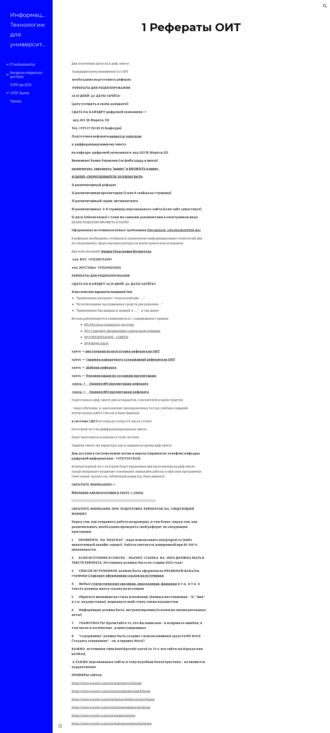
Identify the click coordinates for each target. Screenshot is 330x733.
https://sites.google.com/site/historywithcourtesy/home (113, 699)
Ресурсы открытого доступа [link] (26, 75)
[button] (325, 6)
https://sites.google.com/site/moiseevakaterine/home (111, 707)
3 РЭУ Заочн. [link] (20, 93)
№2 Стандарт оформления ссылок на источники (122, 331)
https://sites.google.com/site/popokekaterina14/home (111, 691)
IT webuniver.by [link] (22, 64)
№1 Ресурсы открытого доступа (109, 325)
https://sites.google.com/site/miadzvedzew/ (104, 715)
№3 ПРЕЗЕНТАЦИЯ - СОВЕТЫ (106, 337)
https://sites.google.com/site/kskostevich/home (107, 683)
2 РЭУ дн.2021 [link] (20, 85)
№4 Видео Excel (96, 343)
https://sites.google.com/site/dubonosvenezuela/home (112, 723)
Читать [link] (16, 101)
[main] (191, 27)
